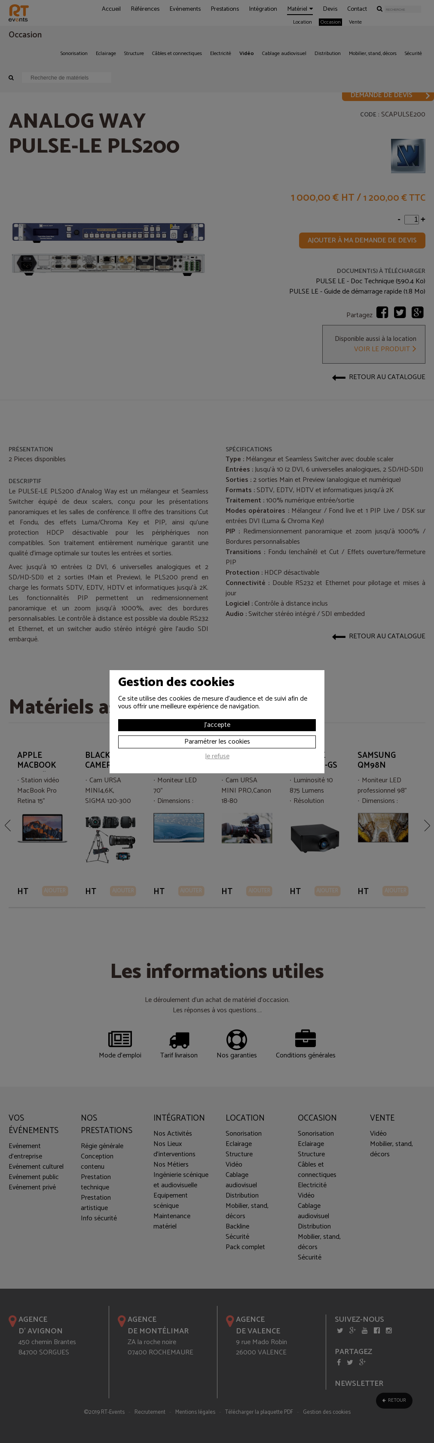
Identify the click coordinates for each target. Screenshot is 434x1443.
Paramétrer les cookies (217, 742)
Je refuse (217, 757)
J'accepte (217, 725)
